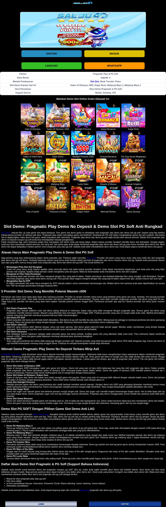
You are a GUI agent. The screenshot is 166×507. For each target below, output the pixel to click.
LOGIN (41, 504)
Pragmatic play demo (11, 354)
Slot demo (6, 233)
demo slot (91, 258)
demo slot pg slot (41, 414)
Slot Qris (94, 81)
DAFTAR (125, 504)
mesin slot (84, 490)
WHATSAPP (114, 65)
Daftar (51, 53)
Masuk (114, 53)
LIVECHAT (51, 65)
